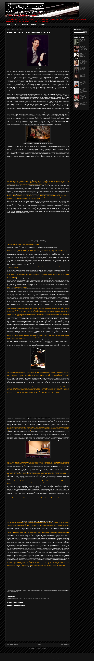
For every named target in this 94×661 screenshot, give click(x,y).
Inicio (8, 24)
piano (47, 598)
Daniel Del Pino (14, 598)
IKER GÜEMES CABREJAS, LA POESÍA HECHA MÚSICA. (83, 97)
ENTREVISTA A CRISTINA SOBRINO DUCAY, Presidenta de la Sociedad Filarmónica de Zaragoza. (83, 63)
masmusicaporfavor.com (33, 598)
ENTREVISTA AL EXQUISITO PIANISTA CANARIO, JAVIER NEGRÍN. (83, 90)
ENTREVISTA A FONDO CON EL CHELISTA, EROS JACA (83, 83)
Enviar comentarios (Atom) (41, 648)
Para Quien (25, 24)
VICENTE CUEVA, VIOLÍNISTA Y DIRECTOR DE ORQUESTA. (83, 55)
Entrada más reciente (12, 644)
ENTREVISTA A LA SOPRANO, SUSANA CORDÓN (83, 103)
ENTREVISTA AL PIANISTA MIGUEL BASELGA (83, 68)
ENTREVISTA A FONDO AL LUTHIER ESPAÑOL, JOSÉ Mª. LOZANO (83, 48)
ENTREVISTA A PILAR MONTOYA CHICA (83, 40)
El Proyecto (16, 24)
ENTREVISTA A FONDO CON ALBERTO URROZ (83, 75)
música (44, 598)
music (40, 598)
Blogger (58, 658)
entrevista (21, 598)
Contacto (33, 24)
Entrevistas (42, 24)
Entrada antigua (65, 644)
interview (25, 598)
